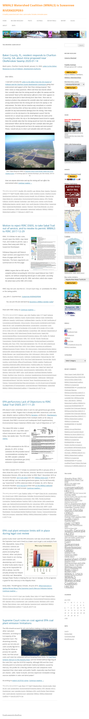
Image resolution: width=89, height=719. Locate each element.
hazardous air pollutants (43, 346)
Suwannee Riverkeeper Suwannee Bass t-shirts (74, 256)
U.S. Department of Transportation (14, 385)
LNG (28, 315)
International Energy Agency (47, 349)
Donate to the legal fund (73, 231)
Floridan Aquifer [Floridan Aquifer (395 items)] (71, 496)
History (21, 315)
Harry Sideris (31, 346)
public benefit (14, 367)
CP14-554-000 (13, 328)
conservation (17, 199)
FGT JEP (33, 338)
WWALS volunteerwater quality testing (72, 94)
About (5, 25)
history (22, 349)
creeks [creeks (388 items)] (68, 493)
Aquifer (21, 191)
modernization (35, 357)
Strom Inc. (21, 375)
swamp (24, 207)
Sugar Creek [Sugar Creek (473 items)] (77, 538)
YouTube (69, 341)
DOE (16, 333)
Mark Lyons (34, 201)
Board (79, 442)
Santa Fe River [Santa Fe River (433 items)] (71, 528)
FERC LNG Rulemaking (73, 144)
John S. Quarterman (39, 351)
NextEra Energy (15, 359)
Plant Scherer (12, 604)
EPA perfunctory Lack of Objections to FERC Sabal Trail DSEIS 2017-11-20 (27, 403)
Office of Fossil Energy (25, 362)
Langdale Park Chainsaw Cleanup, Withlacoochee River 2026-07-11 (75, 390)
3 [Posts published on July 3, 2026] (77, 605)
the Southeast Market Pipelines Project (23, 512)
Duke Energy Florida (25, 333)
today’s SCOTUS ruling (20, 681)
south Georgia (34, 204)
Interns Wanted (70, 58)
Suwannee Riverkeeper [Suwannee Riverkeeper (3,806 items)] (73, 547)
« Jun (66, 618)
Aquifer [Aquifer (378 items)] (68, 483)
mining (41, 201)
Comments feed (70, 636)
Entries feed (68, 634)
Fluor (13, 344)
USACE (5, 194)
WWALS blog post (41, 478)
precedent (6, 367)
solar (22, 372)
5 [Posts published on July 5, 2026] (83, 605)
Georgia (16, 201)
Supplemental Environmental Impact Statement (34, 509)
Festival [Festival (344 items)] (82, 493)
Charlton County (39, 194)
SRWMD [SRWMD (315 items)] (82, 536)
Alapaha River (50, 596)
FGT (28, 338)
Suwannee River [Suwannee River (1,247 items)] (73, 540)
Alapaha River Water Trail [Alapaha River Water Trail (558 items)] (74, 481)
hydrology (23, 201)
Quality (27, 596)
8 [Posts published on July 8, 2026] (71, 608)
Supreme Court (35, 604)
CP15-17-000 (49, 328)
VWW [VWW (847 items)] (69, 556)
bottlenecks (49, 318)
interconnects (32, 349)
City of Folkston (40, 196)
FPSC (17, 344)
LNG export (36, 354)
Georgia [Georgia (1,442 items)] (72, 498)
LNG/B (51, 354)
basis (42, 318)
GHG (45, 344)
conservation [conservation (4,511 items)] (74, 489)
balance (37, 318)
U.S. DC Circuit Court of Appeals (46, 383)
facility (45, 336)
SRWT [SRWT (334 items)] (68, 537)
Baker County (24, 194)
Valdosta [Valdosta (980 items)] (71, 554)
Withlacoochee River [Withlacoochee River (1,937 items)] (73, 568)
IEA (27, 349)
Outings (40, 21)
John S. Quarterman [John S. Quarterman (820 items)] (75, 503)
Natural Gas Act (46, 357)
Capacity (12, 320)
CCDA (31, 194)
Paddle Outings (70, 65)
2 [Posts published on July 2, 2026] (74, 605)
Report (63, 21)
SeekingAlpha (39, 370)
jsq (32, 212)
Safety (30, 493)
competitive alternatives (22, 325)
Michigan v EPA (45, 601)
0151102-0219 (22, 486)
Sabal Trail (42, 367)
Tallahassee (41, 378)
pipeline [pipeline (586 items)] (80, 517)
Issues (73, 21)
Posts (30, 21)
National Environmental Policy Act (21, 504)
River (42, 191)
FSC (36, 344)
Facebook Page (71, 332)
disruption (11, 333)
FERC (25, 338)
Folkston (5, 201)
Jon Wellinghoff (51, 351)
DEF (39, 331)
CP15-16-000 (32, 328)
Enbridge (30, 496)
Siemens (5, 372)
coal (12, 325)
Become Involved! (17, 21)
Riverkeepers (52, 415)
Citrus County (25, 323)
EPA (25, 191)
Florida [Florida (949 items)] (70, 494)
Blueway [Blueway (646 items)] (70, 485)
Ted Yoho (20, 380)
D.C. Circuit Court (8, 496)
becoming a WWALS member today (41, 302)
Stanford (10, 375)
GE (42, 344)
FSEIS (30, 501)
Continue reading (25, 183)
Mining (38, 191)
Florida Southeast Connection (44, 341)
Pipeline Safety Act (37, 365)
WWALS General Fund (73, 174)
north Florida (48, 201)
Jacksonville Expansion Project (20, 351)
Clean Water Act (8, 199)
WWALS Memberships (73, 78)
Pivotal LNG (47, 365)
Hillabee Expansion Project (11, 349)
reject (28, 367)
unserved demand (32, 385)
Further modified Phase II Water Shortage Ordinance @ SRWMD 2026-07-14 (75, 463)
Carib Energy (20, 320)
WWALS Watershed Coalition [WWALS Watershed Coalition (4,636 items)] (73, 582)
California (6, 320)
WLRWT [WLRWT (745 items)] (70, 571)
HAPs (24, 346)
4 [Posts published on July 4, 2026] (80, 605)
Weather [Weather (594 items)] (70, 561)
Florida (50, 199)
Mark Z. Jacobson (8, 357)
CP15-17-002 (7, 331)
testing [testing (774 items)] (70, 552)
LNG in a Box (44, 354)
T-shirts (67, 236)
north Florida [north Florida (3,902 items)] (74, 511)
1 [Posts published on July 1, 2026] (71, 605)
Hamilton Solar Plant (15, 346)
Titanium (53, 191)
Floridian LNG (7, 344)
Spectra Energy (13, 509)
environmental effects (10, 336)
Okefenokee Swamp (9, 204)
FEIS (33, 499)
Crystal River (33, 331)
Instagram (69, 335)
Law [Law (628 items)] (68, 505)
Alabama (17, 318)
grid (6, 346)
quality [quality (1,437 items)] (72, 518)
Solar (38, 315)
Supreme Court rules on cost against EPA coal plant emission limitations (28, 622)
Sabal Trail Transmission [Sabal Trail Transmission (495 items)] (73, 526)
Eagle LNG (45, 333)
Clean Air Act (49, 196)
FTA (39, 344)
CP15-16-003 (41, 328)
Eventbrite (68, 328)
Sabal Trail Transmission (15, 370)
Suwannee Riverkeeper (14, 207)
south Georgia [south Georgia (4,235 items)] (75, 532)
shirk (49, 370)
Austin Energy (30, 318)
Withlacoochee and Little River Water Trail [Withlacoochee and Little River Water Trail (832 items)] (75, 564)
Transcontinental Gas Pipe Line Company (21, 383)
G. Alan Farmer (37, 501)
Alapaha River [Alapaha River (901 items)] (73, 478)
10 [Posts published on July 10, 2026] (78, 608)
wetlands (39, 209)
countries (6, 328)
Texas (31, 380)
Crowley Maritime (23, 331)
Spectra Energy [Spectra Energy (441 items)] (71, 536)
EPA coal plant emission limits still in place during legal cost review (26, 532)
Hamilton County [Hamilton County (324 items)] (71, 502)
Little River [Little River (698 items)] (78, 505)
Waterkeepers (42, 385)
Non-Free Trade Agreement (33, 359)
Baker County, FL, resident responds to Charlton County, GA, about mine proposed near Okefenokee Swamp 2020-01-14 (29, 58)
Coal (20, 596)
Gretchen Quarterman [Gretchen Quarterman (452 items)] (73, 500)
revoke (32, 367)
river (27, 204)
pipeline (40, 362)
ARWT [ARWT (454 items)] (76, 483)
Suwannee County (16, 378)
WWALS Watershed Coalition (17, 388)
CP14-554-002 (23, 328)
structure (28, 375)
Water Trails (51, 21)
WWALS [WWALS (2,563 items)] (74, 574)
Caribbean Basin (29, 320)
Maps (13, 25)
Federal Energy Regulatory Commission (18, 499)
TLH (51, 380)
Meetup (67, 338)
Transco (5, 383)
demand (43, 331)
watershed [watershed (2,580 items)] (75, 559)
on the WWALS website (43, 486)
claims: (5, 439)
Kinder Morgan (7, 354)
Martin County (19, 357)
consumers (43, 325)
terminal (26, 380)
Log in (66, 631)
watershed (31, 209)
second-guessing (29, 370)
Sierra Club (12, 372)
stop (15, 375)
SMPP (18, 372)
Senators (34, 415)
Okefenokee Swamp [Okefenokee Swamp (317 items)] (72, 515)
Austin (23, 318)
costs (49, 325)
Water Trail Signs (71, 184)
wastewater (24, 209)
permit (18, 204)
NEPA (42, 504)
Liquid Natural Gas (22, 354)
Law (34, 191)
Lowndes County (33, 601)
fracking (25, 501)
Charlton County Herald (26, 196)
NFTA (22, 359)
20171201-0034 (22, 478)
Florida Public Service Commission (23, 341)
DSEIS (16, 496)
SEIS (46, 370)
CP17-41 (13, 331)
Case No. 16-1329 (40, 320)
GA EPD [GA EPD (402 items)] (82, 496)
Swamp (47, 191)
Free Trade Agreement (27, 344)
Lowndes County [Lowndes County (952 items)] (75, 507)
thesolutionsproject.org (41, 380)
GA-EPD (29, 191)
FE (48, 336)
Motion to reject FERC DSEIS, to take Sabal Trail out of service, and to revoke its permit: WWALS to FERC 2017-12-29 (29, 228)
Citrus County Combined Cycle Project (43, 323)
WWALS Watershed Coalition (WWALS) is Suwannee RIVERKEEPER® (38, 7)
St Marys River (44, 204)
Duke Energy (23, 496)
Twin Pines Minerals (40, 207)
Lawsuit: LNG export (72, 210)
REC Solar (22, 367)
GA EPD (11, 201)
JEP (32, 351)
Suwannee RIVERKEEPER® (31, 296)
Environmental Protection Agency (33, 199)
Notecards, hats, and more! (74, 272)
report (23, 204)
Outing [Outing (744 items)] (70, 517)
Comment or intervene (75, 161)
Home (5, 21)
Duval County (36, 333)
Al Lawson (11, 318)
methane (27, 357)
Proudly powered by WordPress (12, 715)
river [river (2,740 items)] (72, 523)
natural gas (36, 504)
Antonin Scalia (7, 599)
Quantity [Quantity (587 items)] (70, 521)
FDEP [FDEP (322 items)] (75, 493)
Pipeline (33, 315)
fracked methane (16, 501)
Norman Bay (47, 359)
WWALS (44, 209)
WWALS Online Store (72, 262)
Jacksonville (6, 351)
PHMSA (35, 362)
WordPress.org (69, 639)
